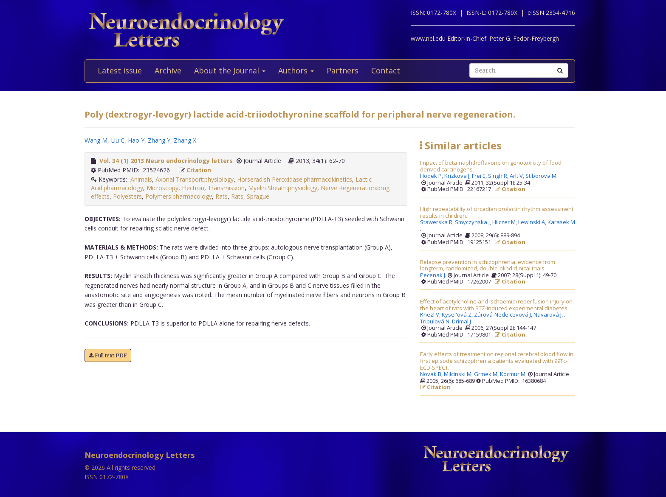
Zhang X (185, 140)
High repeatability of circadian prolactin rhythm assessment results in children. (496, 212)
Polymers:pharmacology (178, 196)
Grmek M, (487, 374)
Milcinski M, (459, 374)
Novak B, (432, 374)
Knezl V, (431, 315)
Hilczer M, (505, 222)
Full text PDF (108, 355)
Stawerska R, (437, 222)
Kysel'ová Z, (458, 315)
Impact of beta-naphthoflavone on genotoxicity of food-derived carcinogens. (491, 166)
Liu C (117, 140)
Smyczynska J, (473, 222)
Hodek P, (432, 176)
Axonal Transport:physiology (194, 179)
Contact (385, 70)
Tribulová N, (436, 321)
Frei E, (480, 176)
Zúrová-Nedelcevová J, (503, 315)
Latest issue (120, 70)
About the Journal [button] (229, 70)
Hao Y (136, 140)
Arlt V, (517, 176)
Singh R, (499, 176)
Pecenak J (432, 275)
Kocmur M (512, 374)
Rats (221, 196)
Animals (141, 179)
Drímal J (461, 321)
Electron (193, 188)
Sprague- (259, 196)
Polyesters (127, 196)
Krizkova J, (458, 176)
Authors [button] (296, 70)
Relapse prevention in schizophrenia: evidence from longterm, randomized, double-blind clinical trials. (487, 265)
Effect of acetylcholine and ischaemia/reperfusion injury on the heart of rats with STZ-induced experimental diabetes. (496, 305)
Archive (168, 70)
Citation (198, 170)
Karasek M (561, 222)
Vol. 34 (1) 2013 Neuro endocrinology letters (166, 161)
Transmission (226, 188)
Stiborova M (540, 176)
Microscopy (162, 188)
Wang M (96, 140)
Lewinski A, (532, 222)
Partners (342, 70)
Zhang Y (159, 140)
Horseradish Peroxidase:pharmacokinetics (294, 179)
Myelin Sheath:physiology (282, 188)
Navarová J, (548, 315)
